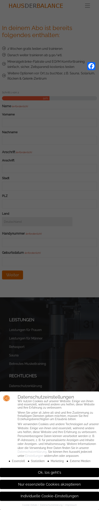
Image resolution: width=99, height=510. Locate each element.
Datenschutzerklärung (32, 451)
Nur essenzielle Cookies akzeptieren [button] (49, 484)
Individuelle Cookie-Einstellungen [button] (50, 496)
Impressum (71, 505)
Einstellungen (34, 455)
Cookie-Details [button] (30, 505)
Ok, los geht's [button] (49, 472)
